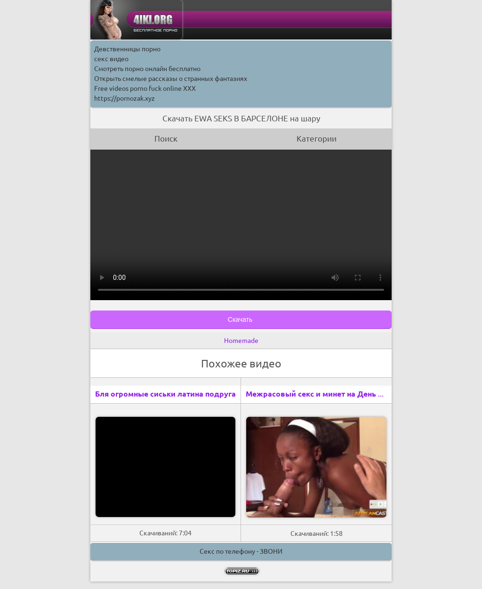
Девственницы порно (127, 49)
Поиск (165, 138)
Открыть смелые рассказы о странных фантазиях (170, 78)
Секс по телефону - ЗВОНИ (241, 551)
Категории (317, 138)
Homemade (241, 340)
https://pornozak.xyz (124, 98)
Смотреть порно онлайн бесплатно (147, 68)
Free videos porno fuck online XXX (145, 88)
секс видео (111, 59)
